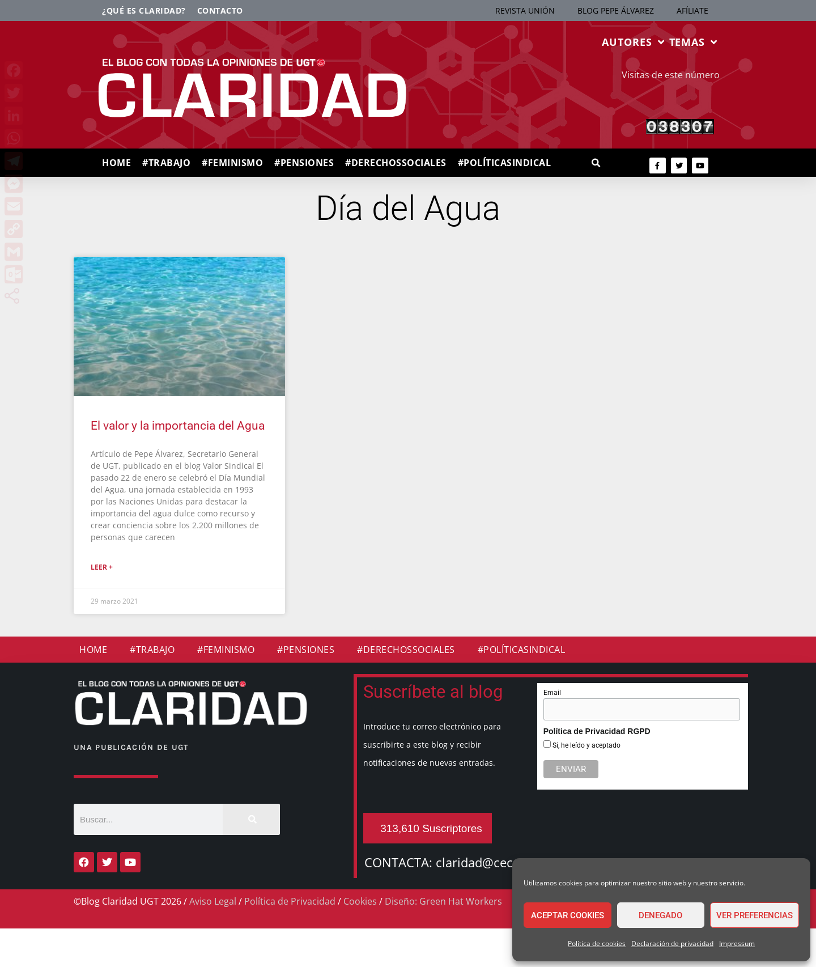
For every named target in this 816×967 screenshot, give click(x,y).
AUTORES (633, 42)
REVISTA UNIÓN (525, 10)
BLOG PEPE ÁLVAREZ (615, 10)
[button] (596, 163)
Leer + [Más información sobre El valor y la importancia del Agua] (102, 567)
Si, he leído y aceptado (585, 745)
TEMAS (693, 42)
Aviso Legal (212, 901)
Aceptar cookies (567, 915)
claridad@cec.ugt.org (497, 862)
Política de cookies (597, 943)
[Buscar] (251, 819)
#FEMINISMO (232, 162)
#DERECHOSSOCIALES (396, 162)
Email (552, 693)
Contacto (220, 10)
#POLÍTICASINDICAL (504, 162)
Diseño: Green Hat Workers (443, 901)
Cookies (360, 901)
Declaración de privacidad (672, 943)
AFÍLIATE (692, 10)
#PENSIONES (304, 162)
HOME (116, 162)
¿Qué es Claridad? (144, 10)
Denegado (660, 915)
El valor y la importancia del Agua (178, 425)
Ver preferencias (754, 915)
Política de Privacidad (289, 901)
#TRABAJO (166, 162)
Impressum (737, 943)
